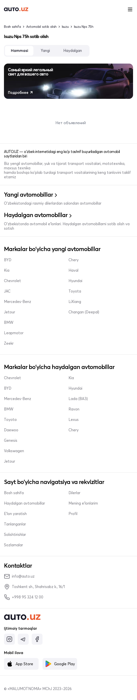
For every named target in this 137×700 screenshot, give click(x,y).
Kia (6, 270)
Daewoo (11, 430)
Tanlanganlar (15, 524)
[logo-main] (16, 9)
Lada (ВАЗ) (78, 399)
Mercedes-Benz (17, 301)
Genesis (10, 440)
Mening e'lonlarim (83, 503)
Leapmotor (13, 333)
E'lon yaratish (15, 514)
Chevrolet (12, 281)
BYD (7, 260)
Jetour (9, 312)
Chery (73, 260)
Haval (73, 270)
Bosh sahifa (12, 27)
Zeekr (9, 343)
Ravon (73, 409)
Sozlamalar (13, 545)
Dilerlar (74, 493)
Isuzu (65, 27)
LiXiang (74, 301)
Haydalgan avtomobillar (24, 503)
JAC (7, 291)
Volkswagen (14, 451)
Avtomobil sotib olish (41, 27)
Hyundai (75, 281)
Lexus (73, 419)
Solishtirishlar (15, 534)
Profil (72, 514)
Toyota (74, 291)
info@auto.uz (19, 576)
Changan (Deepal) (83, 312)
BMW (8, 322)
